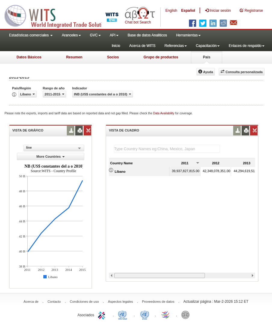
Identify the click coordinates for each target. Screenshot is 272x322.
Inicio (116, 46)
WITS (60, 15)
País (206, 57)
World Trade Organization (166, 314)
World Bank (187, 314)
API (114, 35)
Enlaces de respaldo (246, 46)
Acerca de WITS (142, 46)
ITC (103, 314)
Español (188, 10)
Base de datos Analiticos (147, 35)
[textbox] (167, 149)
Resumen (74, 57)
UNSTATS (145, 314)
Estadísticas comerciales (31, 35)
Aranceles (71, 35)
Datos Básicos (29, 57)
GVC (95, 35)
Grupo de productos (161, 57)
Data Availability (164, 113)
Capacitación (208, 46)
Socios (113, 57)
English (171, 10)
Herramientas (188, 35)
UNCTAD (124, 314)
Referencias (176, 46)
